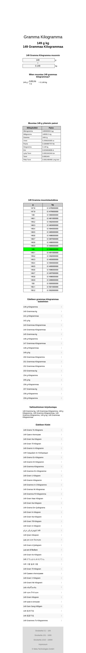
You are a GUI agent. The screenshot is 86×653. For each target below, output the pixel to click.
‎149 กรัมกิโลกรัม (29, 588)
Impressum (43, 644)
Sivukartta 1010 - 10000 (43, 640)
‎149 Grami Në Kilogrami (32, 583)
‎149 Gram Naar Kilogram (33, 498)
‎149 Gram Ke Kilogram (32, 555)
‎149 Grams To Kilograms (33, 430)
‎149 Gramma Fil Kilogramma (34, 494)
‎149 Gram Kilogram (31, 597)
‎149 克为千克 (28, 611)
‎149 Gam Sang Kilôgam (32, 606)
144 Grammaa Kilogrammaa (34, 330)
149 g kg (26, 352)
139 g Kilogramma (30, 307)
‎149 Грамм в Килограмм (33, 573)
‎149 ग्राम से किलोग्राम (30, 550)
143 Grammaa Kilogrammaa (34, 325)
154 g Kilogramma (30, 375)
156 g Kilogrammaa (31, 384)
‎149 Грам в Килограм (32, 435)
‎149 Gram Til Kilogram (32, 444)
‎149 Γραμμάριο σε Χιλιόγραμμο (35, 453)
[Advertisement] (43, 16)
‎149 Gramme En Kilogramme (34, 471)
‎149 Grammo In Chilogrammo (35, 485)
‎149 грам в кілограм (31, 602)
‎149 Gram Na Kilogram (32, 439)
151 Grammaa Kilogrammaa (34, 362)
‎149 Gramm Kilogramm (32, 480)
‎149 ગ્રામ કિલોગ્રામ (30, 592)
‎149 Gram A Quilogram (32, 545)
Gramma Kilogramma (43, 37)
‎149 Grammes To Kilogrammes (35, 621)
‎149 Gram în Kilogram (32, 512)
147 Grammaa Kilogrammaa (34, 343)
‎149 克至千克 (28, 616)
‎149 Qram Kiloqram (31, 535)
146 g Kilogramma (30, 339)
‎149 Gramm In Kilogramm (33, 448)
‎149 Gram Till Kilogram (32, 521)
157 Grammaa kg (30, 389)
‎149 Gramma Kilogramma (33, 467)
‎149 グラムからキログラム (34, 559)
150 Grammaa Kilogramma (34, 357)
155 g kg (26, 380)
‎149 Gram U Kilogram (31, 476)
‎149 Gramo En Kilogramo (33, 457)
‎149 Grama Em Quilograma (34, 508)
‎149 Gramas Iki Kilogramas (34, 489)
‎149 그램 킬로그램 (30, 564)
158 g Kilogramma (30, 394)
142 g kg (26, 321)
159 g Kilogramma (30, 398)
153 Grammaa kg (30, 371)
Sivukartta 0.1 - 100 (43, 631)
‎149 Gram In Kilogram (32, 526)
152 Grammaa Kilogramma (34, 366)
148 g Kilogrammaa (31, 348)
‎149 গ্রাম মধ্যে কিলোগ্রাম (32, 540)
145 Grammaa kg (30, 334)
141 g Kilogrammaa (31, 316)
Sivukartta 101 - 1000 (42, 635)
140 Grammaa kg (30, 311)
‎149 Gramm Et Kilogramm (33, 462)
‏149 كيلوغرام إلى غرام (31, 530)
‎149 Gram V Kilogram (31, 578)
